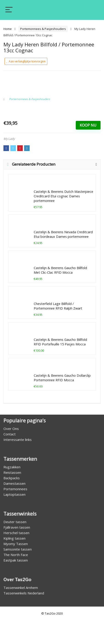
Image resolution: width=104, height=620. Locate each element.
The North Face (15, 554)
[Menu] (8, 10)
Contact (9, 434)
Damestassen (14, 483)
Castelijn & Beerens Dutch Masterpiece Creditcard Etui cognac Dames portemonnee (63, 196)
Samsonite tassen (17, 549)
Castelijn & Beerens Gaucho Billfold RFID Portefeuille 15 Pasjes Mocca (60, 341)
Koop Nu (88, 125)
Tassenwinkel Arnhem (20, 587)
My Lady (9, 139)
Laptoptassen (14, 494)
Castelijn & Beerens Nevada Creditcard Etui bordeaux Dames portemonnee (63, 234)
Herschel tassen (16, 532)
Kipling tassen (14, 538)
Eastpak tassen (15, 560)
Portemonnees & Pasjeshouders (43, 29)
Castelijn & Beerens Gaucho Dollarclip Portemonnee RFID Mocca (62, 377)
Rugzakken (11, 467)
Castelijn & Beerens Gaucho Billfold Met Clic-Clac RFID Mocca (60, 270)
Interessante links (17, 439)
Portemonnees (15, 489)
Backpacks (11, 478)
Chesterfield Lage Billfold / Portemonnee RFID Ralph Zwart (58, 306)
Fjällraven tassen (16, 527)
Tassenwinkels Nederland (23, 593)
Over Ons (11, 428)
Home (7, 29)
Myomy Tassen (15, 543)
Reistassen (12, 472)
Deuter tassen (14, 521)
